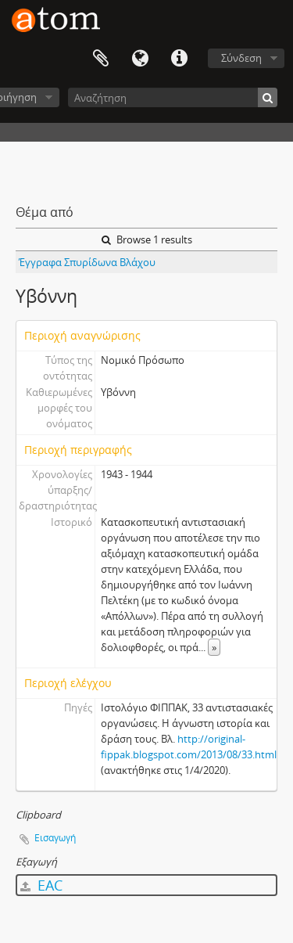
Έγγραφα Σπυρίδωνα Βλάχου (87, 262)
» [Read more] (214, 647)
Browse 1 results (147, 239)
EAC (41, 885)
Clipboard (100, 58)
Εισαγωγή (55, 837)
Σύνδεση (241, 58)
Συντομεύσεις (178, 58)
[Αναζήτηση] (172, 97)
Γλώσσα (139, 58)
